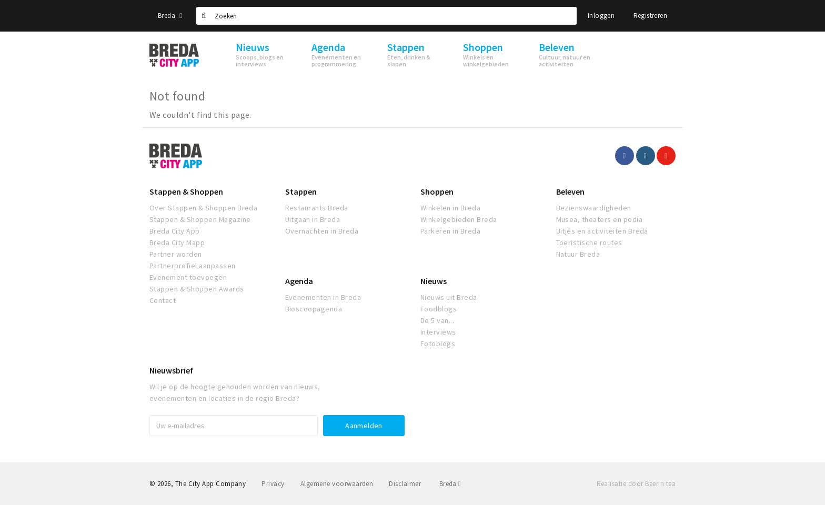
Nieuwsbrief (171, 370)
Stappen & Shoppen (186, 191)
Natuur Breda (578, 254)
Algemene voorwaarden (337, 483)
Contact (162, 300)
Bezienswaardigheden (593, 208)
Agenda (299, 281)
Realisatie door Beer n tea (636, 483)
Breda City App (174, 231)
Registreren (650, 15)
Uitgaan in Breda (312, 219)
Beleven (570, 191)
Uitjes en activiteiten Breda (602, 231)
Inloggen (601, 15)
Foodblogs (438, 309)
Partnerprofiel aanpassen (192, 265)
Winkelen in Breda (450, 208)
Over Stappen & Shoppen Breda (203, 208)
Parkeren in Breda (450, 231)
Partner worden (175, 254)
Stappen (301, 191)
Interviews (438, 332)
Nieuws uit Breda (448, 297)
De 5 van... (437, 320)
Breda (170, 15)
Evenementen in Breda (323, 297)
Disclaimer (405, 483)
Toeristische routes (589, 242)
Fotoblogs (437, 343)
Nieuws (433, 281)
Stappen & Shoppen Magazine (199, 219)
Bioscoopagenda (314, 309)
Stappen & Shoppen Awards (196, 289)
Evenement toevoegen (188, 277)
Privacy (272, 483)
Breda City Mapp (177, 242)
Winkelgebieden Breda (458, 219)
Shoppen (437, 191)
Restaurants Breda (316, 208)
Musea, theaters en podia (599, 219)
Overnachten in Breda (322, 231)
